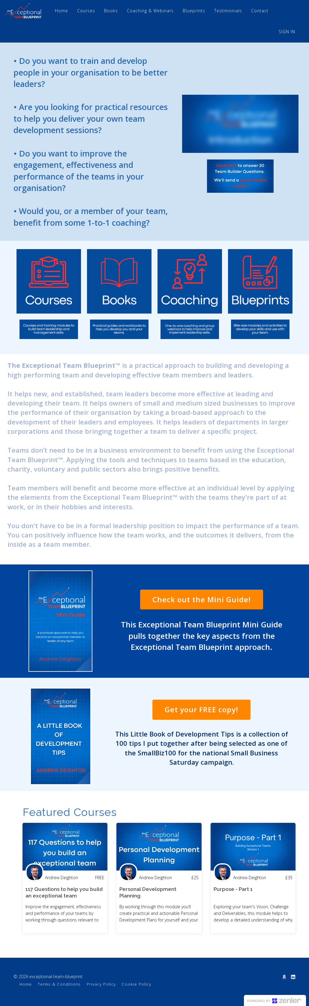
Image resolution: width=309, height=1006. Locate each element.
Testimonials (228, 10)
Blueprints (194, 10)
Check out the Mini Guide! (201, 599)
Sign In (287, 31)
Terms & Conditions (59, 984)
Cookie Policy (136, 984)
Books (111, 10)
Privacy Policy (101, 984)
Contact (259, 10)
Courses (86, 10)
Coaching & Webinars (150, 10)
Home (61, 10)
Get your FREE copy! (201, 709)
